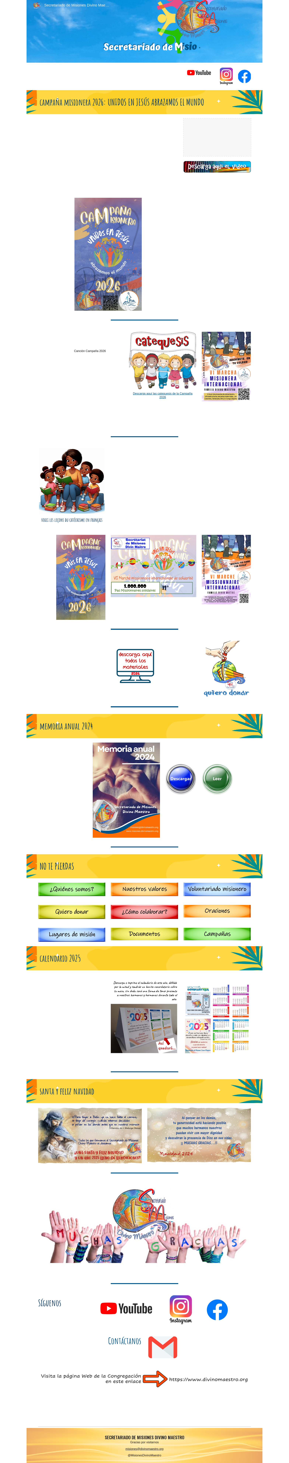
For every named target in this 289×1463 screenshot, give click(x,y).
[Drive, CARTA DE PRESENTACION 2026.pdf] (190, 254)
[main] (144, 102)
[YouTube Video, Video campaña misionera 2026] (126, 154)
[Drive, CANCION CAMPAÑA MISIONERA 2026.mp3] (89, 339)
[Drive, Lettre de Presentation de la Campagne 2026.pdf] (190, 487)
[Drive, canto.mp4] (89, 391)
